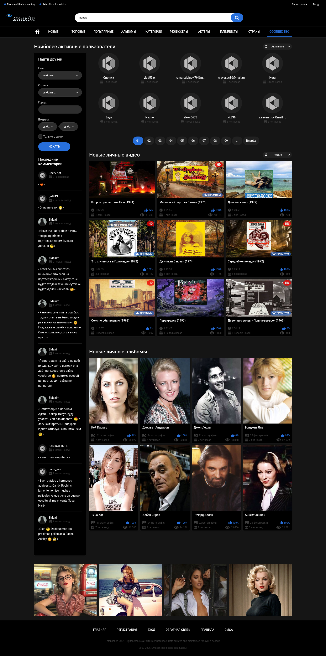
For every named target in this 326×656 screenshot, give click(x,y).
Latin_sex (55, 469)
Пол (41, 68)
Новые (53, 31)
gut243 (53, 196)
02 (149, 140)
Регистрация (299, 4)
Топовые (78, 31)
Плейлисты (229, 31)
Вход (316, 4)
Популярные (103, 31)
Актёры (204, 31)
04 (171, 140)
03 (160, 140)
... (237, 140)
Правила (207, 629)
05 (182, 140)
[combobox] (60, 75)
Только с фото (53, 136)
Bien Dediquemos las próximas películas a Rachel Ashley (56, 533)
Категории (154, 31)
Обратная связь (178, 629)
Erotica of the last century (21, 4)
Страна (43, 85)
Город (42, 102)
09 (226, 140)
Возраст (43, 119)
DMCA (229, 629)
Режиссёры (179, 31)
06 (193, 140)
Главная (37, 31)
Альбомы (128, 31)
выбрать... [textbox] (49, 75)
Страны (254, 31)
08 (215, 140)
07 (204, 140)
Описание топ (51, 207)
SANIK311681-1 (59, 446)
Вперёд (251, 140)
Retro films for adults (54, 4)
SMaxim (54, 219)
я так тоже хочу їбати (54, 457)
